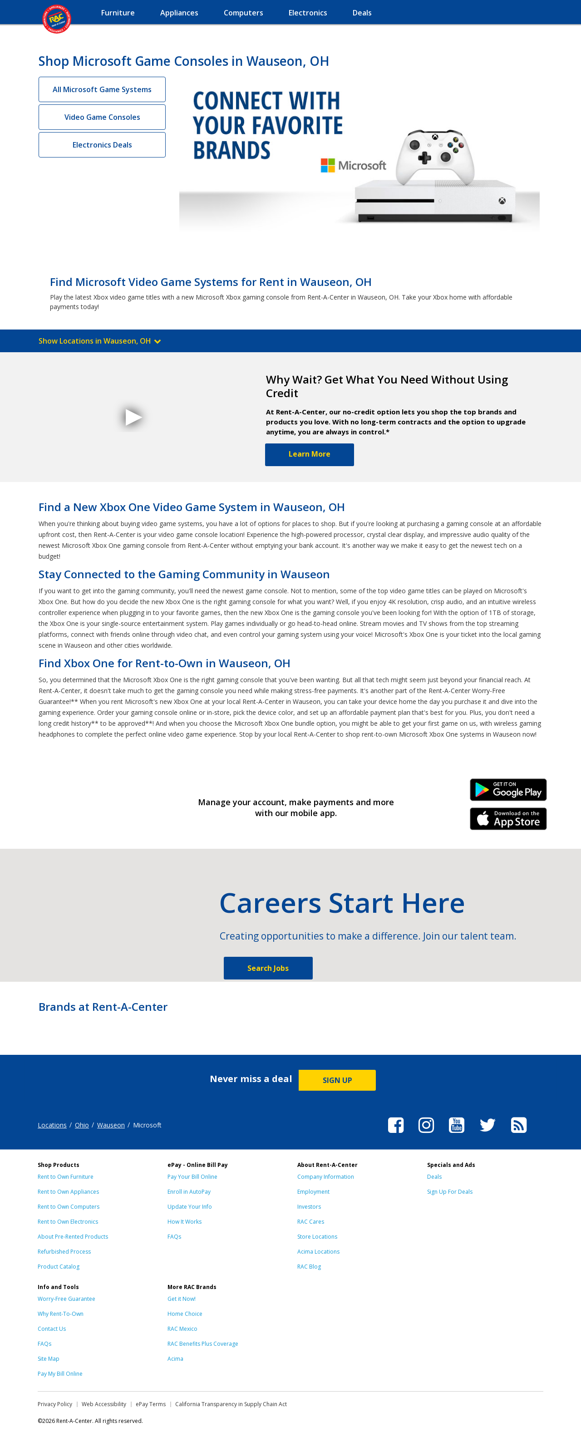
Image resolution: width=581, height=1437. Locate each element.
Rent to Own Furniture (66, 1177)
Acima (175, 1359)
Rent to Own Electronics (68, 1221)
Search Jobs (268, 968)
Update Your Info (189, 1207)
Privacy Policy (55, 1404)
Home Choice (184, 1314)
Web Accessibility (104, 1404)
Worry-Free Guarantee (66, 1299)
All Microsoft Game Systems (102, 89)
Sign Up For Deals (450, 1192)
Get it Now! (181, 1299)
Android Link (509, 793)
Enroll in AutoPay (189, 1192)
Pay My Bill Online (60, 1374)
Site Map (48, 1359)
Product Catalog (58, 1266)
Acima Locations (318, 1251)
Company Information (325, 1177)
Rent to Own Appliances (68, 1192)
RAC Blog (309, 1266)
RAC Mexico (182, 1329)
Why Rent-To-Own (61, 1314)
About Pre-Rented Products (73, 1236)
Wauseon (111, 1125)
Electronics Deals (102, 145)
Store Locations (317, 1236)
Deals (434, 1177)
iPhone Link (508, 822)
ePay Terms (151, 1404)
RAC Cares (310, 1221)
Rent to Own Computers (68, 1207)
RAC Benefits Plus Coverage (202, 1344)
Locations (52, 1125)
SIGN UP (337, 1080)
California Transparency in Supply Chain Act (231, 1404)
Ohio (82, 1125)
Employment (313, 1192)
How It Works (184, 1221)
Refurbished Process (64, 1251)
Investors (309, 1207)
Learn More (309, 454)
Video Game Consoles (102, 117)
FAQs (174, 1236)
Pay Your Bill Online (192, 1177)
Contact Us (52, 1329)
